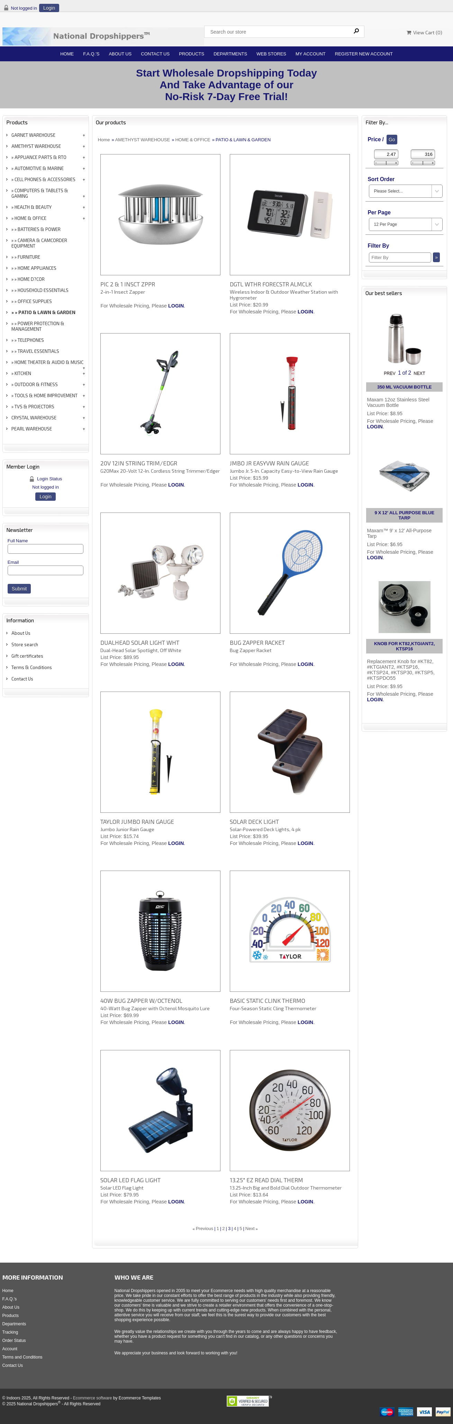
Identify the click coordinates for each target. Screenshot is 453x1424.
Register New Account (364, 54)
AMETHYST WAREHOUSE (36, 146)
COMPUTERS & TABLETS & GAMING (39, 193)
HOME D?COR (31, 279)
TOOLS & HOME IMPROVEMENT (46, 395)
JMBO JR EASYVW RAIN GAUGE (269, 463)
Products (191, 54)
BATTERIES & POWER (39, 229)
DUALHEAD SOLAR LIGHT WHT (139, 642)
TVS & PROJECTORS (34, 406)
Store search (24, 644)
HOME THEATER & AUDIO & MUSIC (49, 362)
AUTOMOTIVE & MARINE (39, 168)
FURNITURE (29, 257)
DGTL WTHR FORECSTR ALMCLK (271, 284)
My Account (311, 54)
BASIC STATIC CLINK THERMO (267, 1000)
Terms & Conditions (31, 667)
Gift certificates (27, 656)
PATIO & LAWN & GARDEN (46, 312)
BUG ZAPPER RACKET (257, 642)
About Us (120, 54)
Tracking (10, 1332)
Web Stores (271, 54)
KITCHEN (23, 373)
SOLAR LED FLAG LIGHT (130, 1179)
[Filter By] (400, 257)
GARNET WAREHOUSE (33, 135)
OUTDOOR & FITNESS (36, 384)
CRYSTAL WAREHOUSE (33, 417)
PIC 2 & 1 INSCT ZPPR (127, 284)
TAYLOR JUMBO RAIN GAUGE (137, 821)
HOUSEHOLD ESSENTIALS (43, 290)
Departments (230, 54)
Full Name (18, 541)
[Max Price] (423, 154)
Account (9, 1348)
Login (49, 8)
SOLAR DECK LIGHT (254, 821)
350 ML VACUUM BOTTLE (404, 387)
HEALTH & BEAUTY (33, 207)
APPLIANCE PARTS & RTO (40, 157)
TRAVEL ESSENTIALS (38, 351)
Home (67, 54)
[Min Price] (386, 154)
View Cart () (424, 32)
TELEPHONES (31, 340)
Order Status (14, 1340)
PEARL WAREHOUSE (31, 428)
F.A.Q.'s (91, 54)
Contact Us (155, 54)
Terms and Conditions (22, 1357)
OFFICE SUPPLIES (35, 301)
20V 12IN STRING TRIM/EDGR (138, 463)
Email (13, 562)
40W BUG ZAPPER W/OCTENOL (141, 1000)
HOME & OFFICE (30, 218)
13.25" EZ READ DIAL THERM (266, 1179)
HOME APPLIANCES (37, 268)
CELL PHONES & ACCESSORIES (45, 179)
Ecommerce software (92, 1398)
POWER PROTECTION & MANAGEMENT (37, 326)
